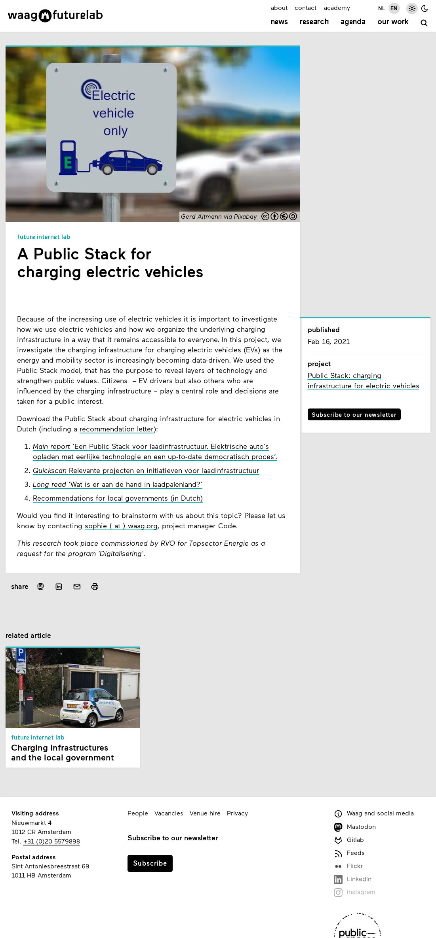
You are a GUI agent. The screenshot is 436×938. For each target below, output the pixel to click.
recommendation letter (117, 428)
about (279, 7)
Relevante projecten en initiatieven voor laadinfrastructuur (146, 470)
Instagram (354, 892)
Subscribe (150, 863)
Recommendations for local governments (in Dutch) (118, 498)
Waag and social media (374, 813)
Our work (393, 22)
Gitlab (349, 840)
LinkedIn (352, 879)
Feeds (349, 853)
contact (305, 7)
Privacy (237, 813)
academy (337, 7)
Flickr (348, 866)
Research (314, 22)
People (138, 813)
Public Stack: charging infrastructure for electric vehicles (363, 380)
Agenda (353, 22)
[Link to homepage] (55, 16)
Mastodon (355, 827)
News (279, 22)
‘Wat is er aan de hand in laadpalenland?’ (117, 484)
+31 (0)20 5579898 (51, 841)
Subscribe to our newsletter (354, 414)
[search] (424, 23)
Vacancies (168, 813)
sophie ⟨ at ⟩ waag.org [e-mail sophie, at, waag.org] (121, 525)
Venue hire (205, 813)
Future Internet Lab (43, 237)
